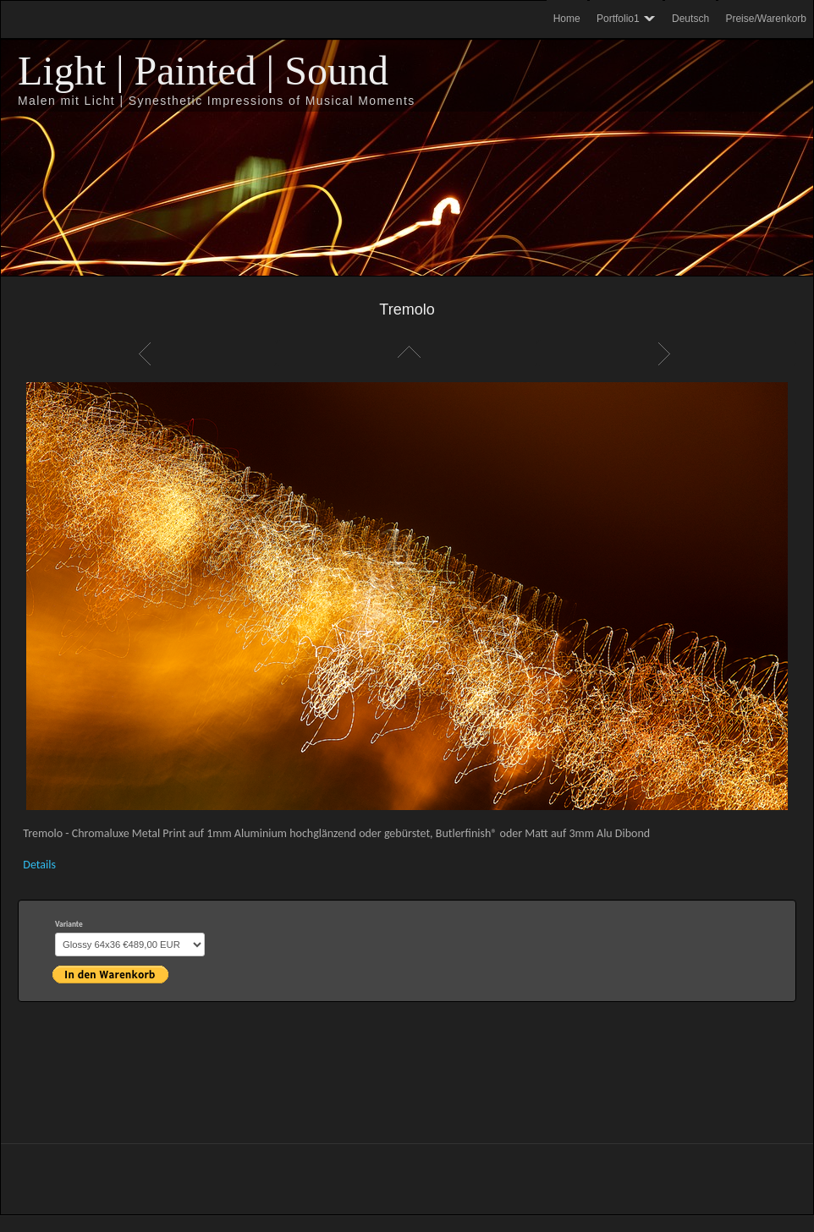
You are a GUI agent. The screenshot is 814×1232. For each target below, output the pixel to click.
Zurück (147, 353)
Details (39, 864)
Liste (407, 353)
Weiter (666, 353)
